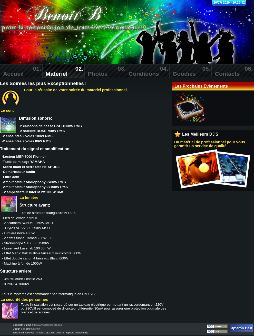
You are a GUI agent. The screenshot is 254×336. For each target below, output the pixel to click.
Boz (23, 329)
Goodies (189, 71)
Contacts (232, 71)
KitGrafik (36, 329)
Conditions (147, 71)
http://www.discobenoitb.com (47, 325)
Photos (105, 71)
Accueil (20, 71)
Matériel (62, 71)
